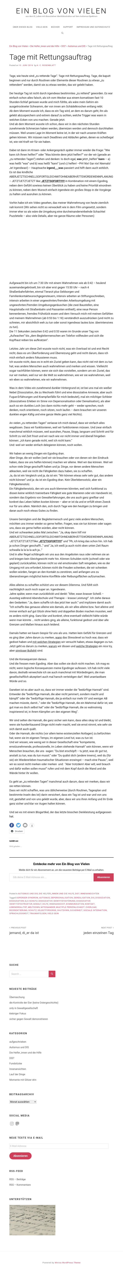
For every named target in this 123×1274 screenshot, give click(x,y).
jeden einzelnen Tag (89, 930)
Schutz (32, 910)
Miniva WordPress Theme (68, 1262)
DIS (92, 898)
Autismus (44, 898)
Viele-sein (53, 913)
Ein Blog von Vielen (61, 11)
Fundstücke (15, 1063)
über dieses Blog (22, 27)
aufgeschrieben (17, 1041)
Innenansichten (89, 893)
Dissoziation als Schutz (23, 901)
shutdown (63, 910)
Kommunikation (75, 904)
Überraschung (17, 997)
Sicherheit (76, 910)
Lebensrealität (18, 907)
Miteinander (48, 907)
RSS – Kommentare (20, 1184)
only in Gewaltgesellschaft (23, 1008)
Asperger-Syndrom (27, 898)
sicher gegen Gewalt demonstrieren (28, 1019)
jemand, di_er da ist (33, 930)
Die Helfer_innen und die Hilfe (56, 893)
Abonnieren (103, 877)
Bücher (55, 27)
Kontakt (90, 904)
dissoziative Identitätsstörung (56, 901)
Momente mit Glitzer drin (22, 1079)
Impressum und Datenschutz (93, 27)
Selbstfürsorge (47, 910)
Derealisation (82, 898)
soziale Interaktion (95, 910)
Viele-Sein (42, 27)
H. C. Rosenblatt (46, 65)
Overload (91, 907)
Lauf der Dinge (17, 1074)
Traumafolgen (37, 913)
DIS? (77, 893)
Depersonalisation (62, 898)
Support (68, 27)
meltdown (34, 907)
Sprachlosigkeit (19, 913)
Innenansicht (57, 904)
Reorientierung (18, 910)
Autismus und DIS (28, 893)
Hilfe (45, 904)
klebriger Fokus (17, 1013)
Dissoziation (102, 898)
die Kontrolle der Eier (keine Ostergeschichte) (33, 1002)
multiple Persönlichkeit (70, 907)
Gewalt (37, 904)
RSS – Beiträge (17, 1179)
